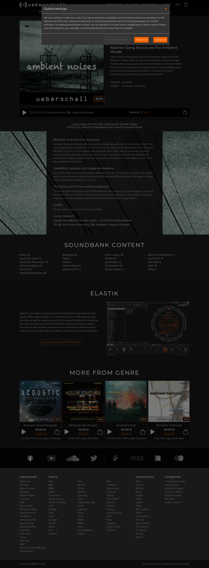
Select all (160, 39)
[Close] (166, 9)
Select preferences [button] (117, 39)
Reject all (141, 39)
